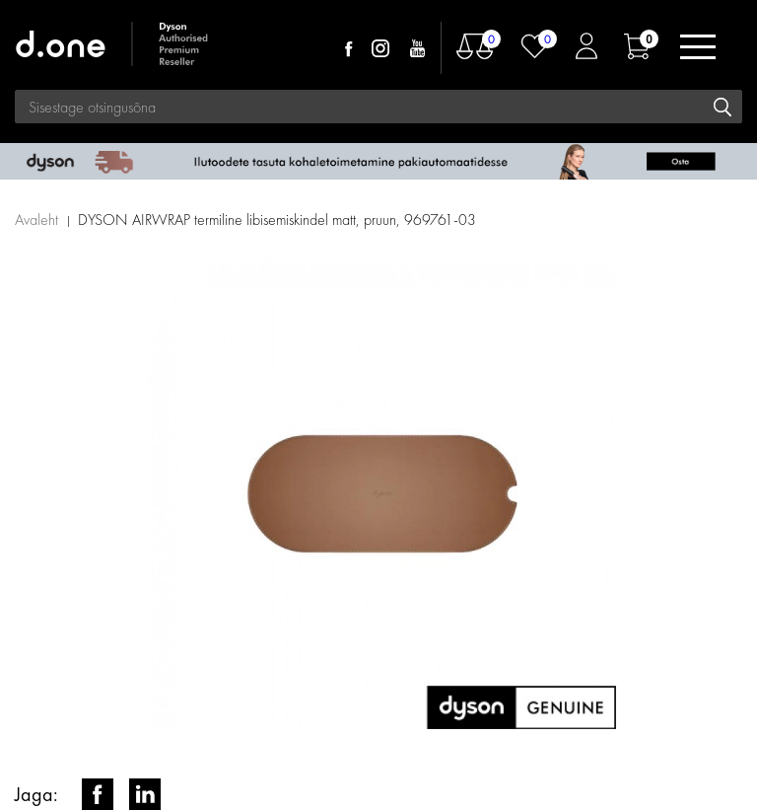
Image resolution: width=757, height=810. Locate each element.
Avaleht (36, 219)
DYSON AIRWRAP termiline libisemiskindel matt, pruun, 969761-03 (277, 219)
